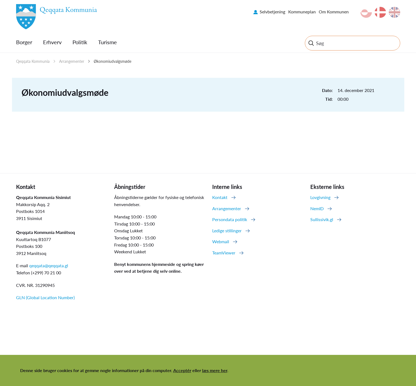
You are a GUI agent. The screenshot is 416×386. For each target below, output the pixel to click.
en (394, 12)
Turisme (107, 42)
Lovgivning (320, 197)
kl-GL (366, 12)
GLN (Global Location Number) (45, 297)
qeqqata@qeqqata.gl (48, 265)
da (380, 12)
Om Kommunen (334, 11)
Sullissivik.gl (321, 219)
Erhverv (52, 42)
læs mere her (214, 370)
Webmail (220, 241)
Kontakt (219, 197)
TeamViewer (223, 252)
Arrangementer (71, 61)
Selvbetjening (272, 11)
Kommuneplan (302, 11)
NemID (317, 208)
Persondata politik (229, 219)
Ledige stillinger (227, 230)
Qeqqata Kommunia (33, 61)
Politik (79, 42)
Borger (24, 42)
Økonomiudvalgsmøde (112, 61)
